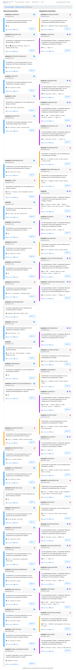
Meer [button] (42, 2)
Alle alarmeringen (19, 2)
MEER (32, 29)
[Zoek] (64, 2)
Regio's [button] (28, 2)
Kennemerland (20, 7)
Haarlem (16, 29)
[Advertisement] (20, 146)
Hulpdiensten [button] (35, 2)
